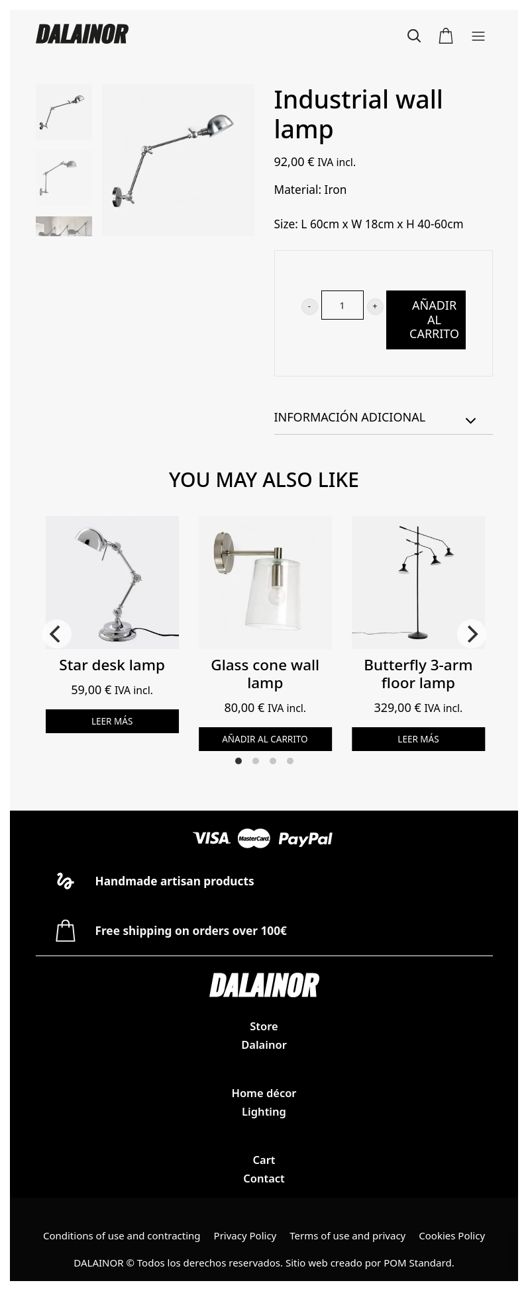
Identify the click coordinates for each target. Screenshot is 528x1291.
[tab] (383, 417)
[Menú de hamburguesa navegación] (478, 34)
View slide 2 (255, 761)
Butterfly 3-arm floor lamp (418, 673)
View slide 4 (290, 761)
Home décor (263, 1092)
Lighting (264, 1111)
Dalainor (264, 1044)
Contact (264, 1178)
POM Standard (417, 1262)
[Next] (471, 633)
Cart (263, 1159)
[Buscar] (414, 34)
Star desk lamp (112, 664)
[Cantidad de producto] (342, 305)
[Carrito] (445, 34)
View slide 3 (273, 761)
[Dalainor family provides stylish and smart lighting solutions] (150, 34)
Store (264, 1026)
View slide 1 (238, 761)
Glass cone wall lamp (265, 673)
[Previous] (57, 633)
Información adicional (377, 419)
